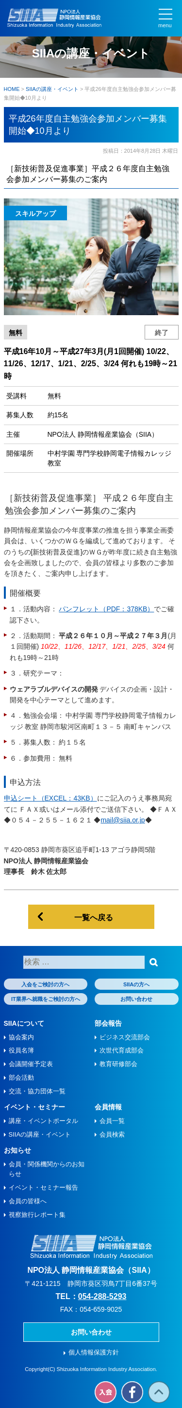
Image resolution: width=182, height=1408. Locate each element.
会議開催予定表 (31, 1064)
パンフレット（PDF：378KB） (106, 609)
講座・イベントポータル (43, 1120)
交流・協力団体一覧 (37, 1091)
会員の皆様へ (28, 1201)
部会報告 (108, 1023)
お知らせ (17, 1150)
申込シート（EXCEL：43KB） (50, 798)
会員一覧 (112, 1120)
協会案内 (21, 1037)
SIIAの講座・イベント (40, 1134)
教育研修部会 (118, 1064)
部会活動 (21, 1077)
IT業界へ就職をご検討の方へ (45, 999)
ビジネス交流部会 (124, 1037)
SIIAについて (24, 1023)
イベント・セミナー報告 (43, 1187)
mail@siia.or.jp (122, 820)
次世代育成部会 (121, 1050)
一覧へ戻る (93, 917)
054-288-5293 (102, 1296)
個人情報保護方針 (93, 1352)
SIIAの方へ (136, 984)
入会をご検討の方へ (45, 984)
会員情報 (108, 1107)
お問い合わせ (136, 999)
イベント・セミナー (34, 1107)
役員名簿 (21, 1050)
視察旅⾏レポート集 (37, 1214)
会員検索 (112, 1134)
